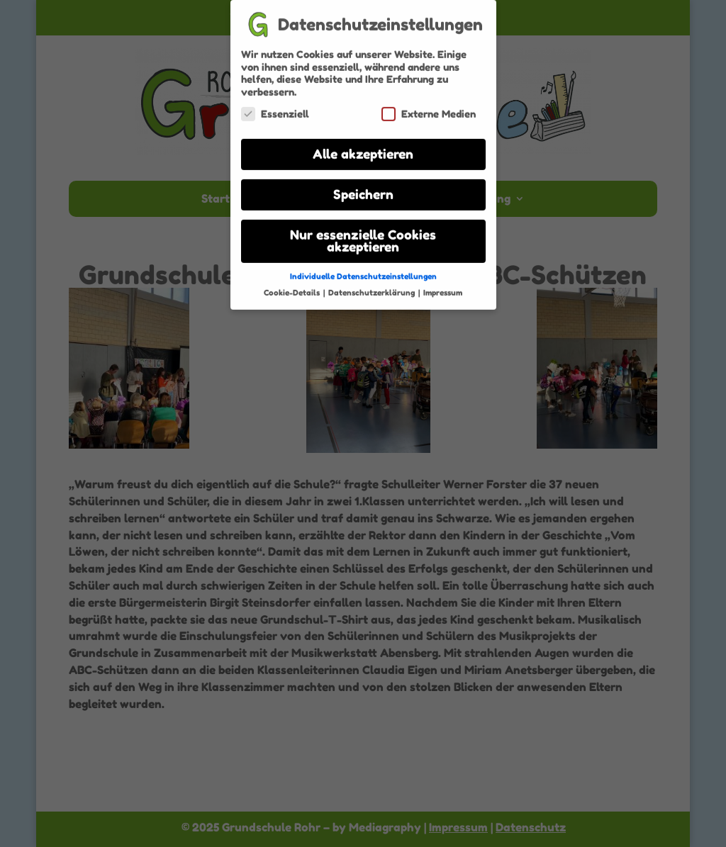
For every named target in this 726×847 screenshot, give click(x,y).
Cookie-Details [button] (293, 288)
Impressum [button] (442, 288)
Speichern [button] (363, 189)
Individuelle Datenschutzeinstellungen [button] (363, 271)
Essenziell (275, 109)
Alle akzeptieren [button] (363, 149)
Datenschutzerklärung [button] (372, 288)
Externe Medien (428, 109)
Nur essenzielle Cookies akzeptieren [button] (363, 236)
